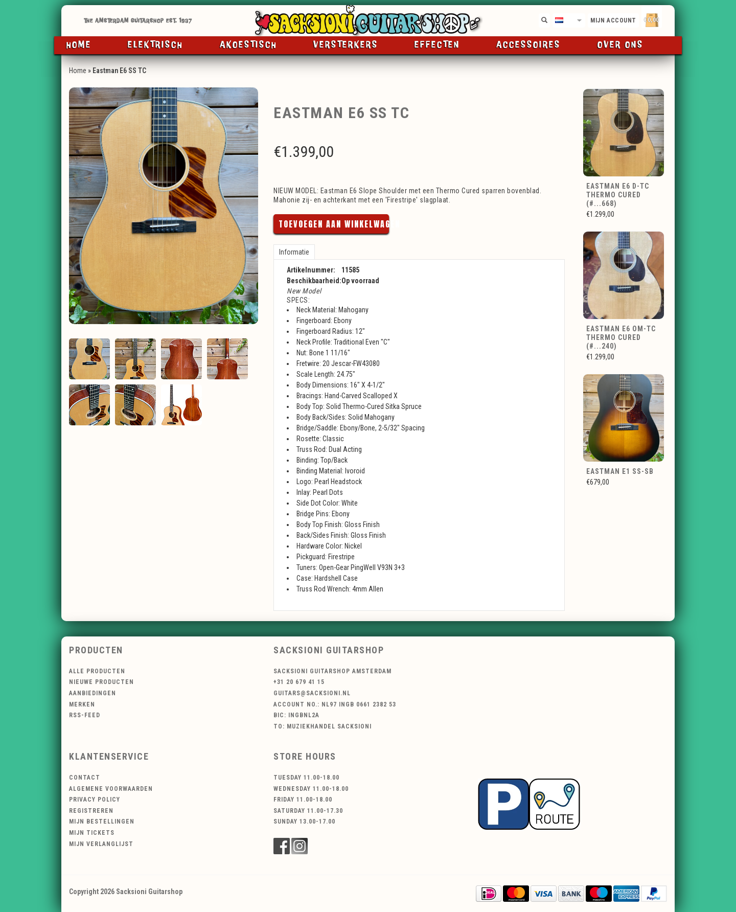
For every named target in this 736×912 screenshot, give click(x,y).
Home (78, 45)
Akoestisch (248, 45)
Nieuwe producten (101, 682)
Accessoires (528, 45)
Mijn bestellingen (101, 821)
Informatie (294, 252)
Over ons (620, 45)
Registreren (91, 810)
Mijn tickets (91, 832)
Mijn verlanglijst (101, 844)
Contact (84, 777)
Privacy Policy (94, 799)
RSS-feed (84, 715)
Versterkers (345, 45)
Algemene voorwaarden (111, 788)
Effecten (437, 45)
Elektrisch (155, 45)
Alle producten (97, 671)
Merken (82, 704)
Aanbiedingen (92, 693)
